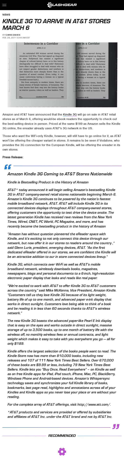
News (6, 15)
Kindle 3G (70, 114)
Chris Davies (13, 35)
